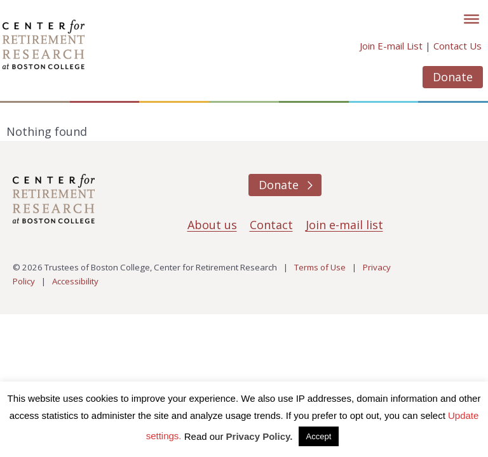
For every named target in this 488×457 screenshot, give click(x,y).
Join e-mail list (344, 224)
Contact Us (457, 45)
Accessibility (75, 281)
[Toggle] (471, 19)
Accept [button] (319, 436)
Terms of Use (320, 267)
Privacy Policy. (259, 436)
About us (212, 224)
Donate (453, 76)
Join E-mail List (391, 45)
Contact (271, 224)
